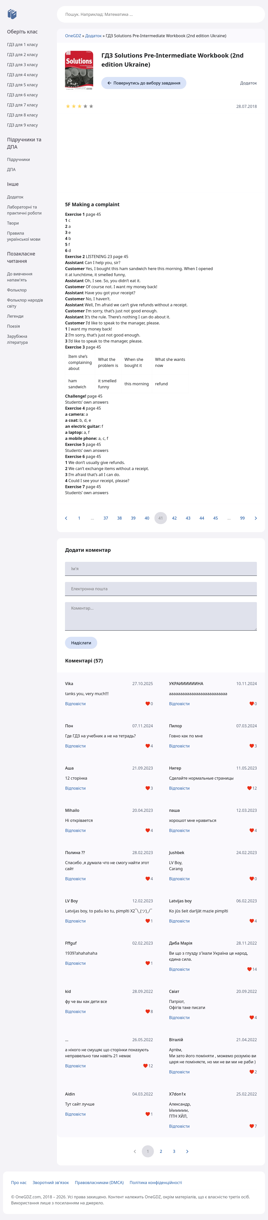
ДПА (11, 169)
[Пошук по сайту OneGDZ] (161, 14)
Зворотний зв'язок (51, 1182)
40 (147, 518)
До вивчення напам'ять (19, 277)
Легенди (15, 316)
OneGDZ (73, 35)
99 (242, 518)
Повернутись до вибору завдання (143, 83)
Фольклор (17, 290)
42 (174, 518)
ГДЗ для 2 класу (22, 54)
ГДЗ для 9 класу (22, 125)
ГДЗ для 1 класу (22, 44)
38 (119, 518)
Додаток (15, 197)
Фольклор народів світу (25, 303)
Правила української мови (24, 236)
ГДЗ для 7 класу (22, 105)
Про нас (19, 1182)
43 (188, 518)
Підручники (18, 159)
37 (106, 518)
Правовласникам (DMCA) (99, 1182)
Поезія (13, 326)
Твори (13, 223)
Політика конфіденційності (156, 1182)
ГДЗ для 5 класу (22, 85)
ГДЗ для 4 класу (22, 74)
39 (133, 518)
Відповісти (75, 703)
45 (215, 518)
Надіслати (81, 643)
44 (201, 518)
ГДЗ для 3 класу (22, 64)
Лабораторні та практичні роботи (24, 210)
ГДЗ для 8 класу (22, 115)
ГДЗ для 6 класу (22, 95)
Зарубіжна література (17, 339)
